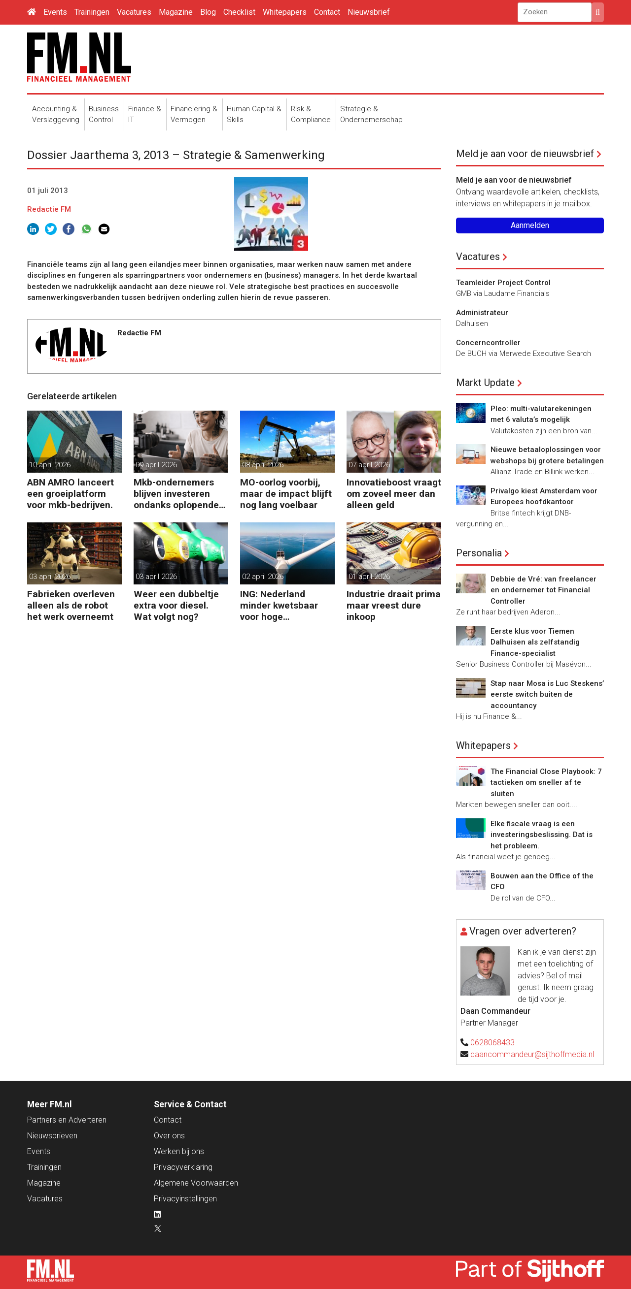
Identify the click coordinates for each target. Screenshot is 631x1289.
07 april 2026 (369, 464)
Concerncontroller (488, 342)
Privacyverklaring (183, 1167)
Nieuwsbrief (369, 12)
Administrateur (482, 312)
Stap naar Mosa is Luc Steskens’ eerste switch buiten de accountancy (547, 694)
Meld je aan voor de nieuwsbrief (525, 154)
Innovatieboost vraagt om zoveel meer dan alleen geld (394, 494)
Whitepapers (285, 12)
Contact (327, 12)
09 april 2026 (156, 464)
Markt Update (485, 382)
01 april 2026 (369, 576)
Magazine (176, 12)
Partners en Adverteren (66, 1120)
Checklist (239, 12)
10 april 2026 (49, 464)
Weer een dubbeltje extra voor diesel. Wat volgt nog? (176, 605)
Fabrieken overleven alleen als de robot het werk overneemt (71, 605)
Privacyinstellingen (185, 1198)
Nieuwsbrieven (52, 1135)
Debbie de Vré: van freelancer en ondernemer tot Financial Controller (543, 590)
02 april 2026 (262, 576)
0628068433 (492, 1042)
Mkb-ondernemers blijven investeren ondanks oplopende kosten (176, 494)
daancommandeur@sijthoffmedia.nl (532, 1054)
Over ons (169, 1135)
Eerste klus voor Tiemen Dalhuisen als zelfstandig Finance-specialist (535, 642)
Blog (208, 12)
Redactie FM (49, 209)
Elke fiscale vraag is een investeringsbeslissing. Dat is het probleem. (542, 834)
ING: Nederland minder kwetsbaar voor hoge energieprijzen (279, 605)
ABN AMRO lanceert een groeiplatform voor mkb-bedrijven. (70, 494)
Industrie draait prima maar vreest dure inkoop (394, 605)
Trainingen (91, 12)
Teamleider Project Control (503, 282)
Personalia (479, 553)
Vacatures (134, 12)
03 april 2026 (49, 576)
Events (55, 12)
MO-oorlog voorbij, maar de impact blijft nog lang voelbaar (286, 494)
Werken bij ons (179, 1151)
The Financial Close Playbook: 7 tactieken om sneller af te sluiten (546, 782)
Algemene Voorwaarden (196, 1183)
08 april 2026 (262, 464)
